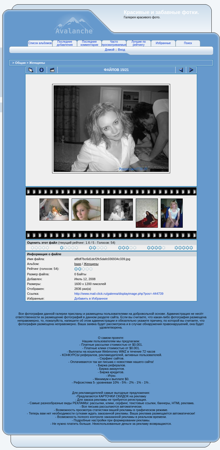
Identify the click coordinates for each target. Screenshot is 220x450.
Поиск (188, 43)
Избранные (163, 43)
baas (77, 264)
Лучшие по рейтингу (138, 43)
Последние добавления (64, 43)
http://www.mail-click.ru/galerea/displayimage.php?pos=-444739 (118, 293)
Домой (110, 49)
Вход (121, 49)
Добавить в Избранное (90, 298)
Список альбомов (40, 43)
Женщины (37, 62)
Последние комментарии (89, 43)
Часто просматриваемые (114, 43)
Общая (20, 62)
